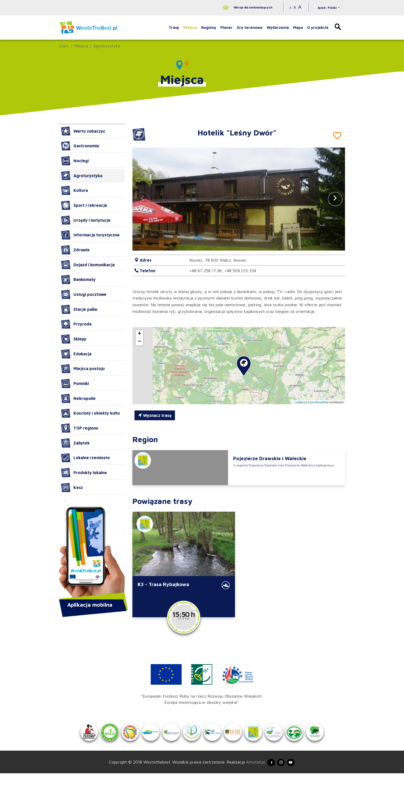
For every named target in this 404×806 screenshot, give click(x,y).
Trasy (174, 27)
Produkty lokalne (84, 472)
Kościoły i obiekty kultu (90, 413)
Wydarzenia (278, 27)
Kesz (72, 487)
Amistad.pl (250, 793)
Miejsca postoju (83, 368)
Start (64, 46)
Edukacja (76, 353)
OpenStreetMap (318, 402)
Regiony (208, 27)
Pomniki (75, 383)
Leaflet (298, 402)
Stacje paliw (79, 309)
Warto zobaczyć (83, 131)
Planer (226, 27)
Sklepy (73, 339)
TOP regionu (79, 428)
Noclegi (75, 160)
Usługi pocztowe (83, 294)
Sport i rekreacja (84, 205)
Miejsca (190, 27)
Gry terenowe (250, 27)
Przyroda (76, 324)
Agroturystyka (107, 46)
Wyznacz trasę (155, 415)
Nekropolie (78, 398)
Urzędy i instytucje (86, 220)
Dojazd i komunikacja (88, 264)
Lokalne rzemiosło (85, 457)
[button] (335, 199)
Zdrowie (75, 249)
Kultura (74, 190)
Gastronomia (80, 145)
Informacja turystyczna (90, 234)
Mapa (298, 27)
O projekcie (318, 27)
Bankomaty (78, 279)
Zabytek (75, 443)
